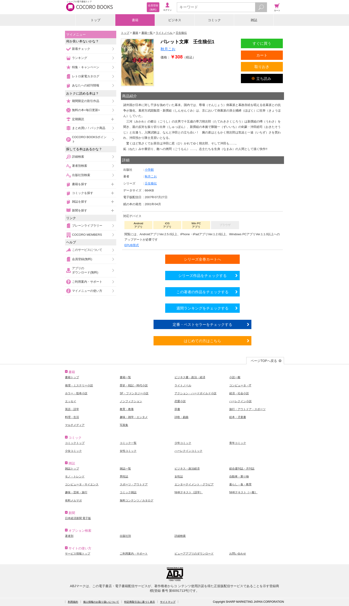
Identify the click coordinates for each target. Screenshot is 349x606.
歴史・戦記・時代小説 (134, 385)
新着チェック (81, 49)
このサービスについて (87, 250)
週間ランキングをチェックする (202, 308)
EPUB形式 (131, 245)
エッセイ (70, 401)
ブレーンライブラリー (87, 225)
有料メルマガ (73, 500)
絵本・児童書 (237, 417)
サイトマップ (167, 601)
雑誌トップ (72, 468)
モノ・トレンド (75, 476)
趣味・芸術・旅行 (76, 492)
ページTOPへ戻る (264, 361)
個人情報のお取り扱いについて (101, 601)
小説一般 (234, 377)
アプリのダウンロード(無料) (85, 270)
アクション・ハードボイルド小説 (195, 393)
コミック (214, 20)
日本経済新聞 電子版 (78, 518)
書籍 (135, 20)
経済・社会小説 (239, 393)
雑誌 (254, 20)
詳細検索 (78, 156)
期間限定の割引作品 (85, 101)
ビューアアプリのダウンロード (194, 553)
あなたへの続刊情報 (85, 85)
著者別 (69, 536)
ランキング (79, 58)
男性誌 (124, 476)
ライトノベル (182, 385)
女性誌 (178, 476)
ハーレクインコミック (188, 451)
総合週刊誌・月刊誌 (241, 468)
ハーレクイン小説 (240, 401)
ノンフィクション (131, 401)
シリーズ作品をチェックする (202, 275)
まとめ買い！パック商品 (88, 128)
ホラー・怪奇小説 (76, 393)
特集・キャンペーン (85, 67)
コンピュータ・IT (240, 385)
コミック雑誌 (128, 492)
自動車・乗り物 (239, 476)
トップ (95, 20)
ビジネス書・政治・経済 (189, 377)
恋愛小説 (180, 401)
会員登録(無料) (82, 259)
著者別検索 (79, 165)
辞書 (177, 409)
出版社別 (125, 536)
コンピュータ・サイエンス (82, 484)
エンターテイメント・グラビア (194, 484)
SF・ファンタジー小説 (134, 393)
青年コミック (237, 443)
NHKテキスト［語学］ (188, 492)
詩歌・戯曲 (181, 417)
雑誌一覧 (125, 468)
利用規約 (73, 601)
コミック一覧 (128, 443)
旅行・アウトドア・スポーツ (247, 409)
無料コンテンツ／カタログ (136, 500)
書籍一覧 (125, 377)
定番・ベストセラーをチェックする (202, 324)
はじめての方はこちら (202, 341)
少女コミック (73, 451)
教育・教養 (127, 409)
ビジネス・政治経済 (187, 468)
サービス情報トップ (77, 553)
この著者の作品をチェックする (202, 292)
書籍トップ (72, 377)
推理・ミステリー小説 (79, 385)
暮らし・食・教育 (240, 484)
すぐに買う (262, 43)
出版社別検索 (81, 175)
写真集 (124, 425)
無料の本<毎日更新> (86, 110)
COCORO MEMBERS (87, 234)
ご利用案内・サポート (87, 281)
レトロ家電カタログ (85, 76)
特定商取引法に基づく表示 (139, 601)
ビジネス (174, 20)
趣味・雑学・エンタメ (134, 417)
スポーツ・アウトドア (134, 484)
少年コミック (182, 443)
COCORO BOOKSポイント (89, 139)
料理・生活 (72, 417)
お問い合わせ (237, 553)
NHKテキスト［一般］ (243, 492)
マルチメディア (75, 425)
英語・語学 (72, 409)
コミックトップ (75, 443)
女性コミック (128, 451)
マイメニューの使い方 (87, 291)
